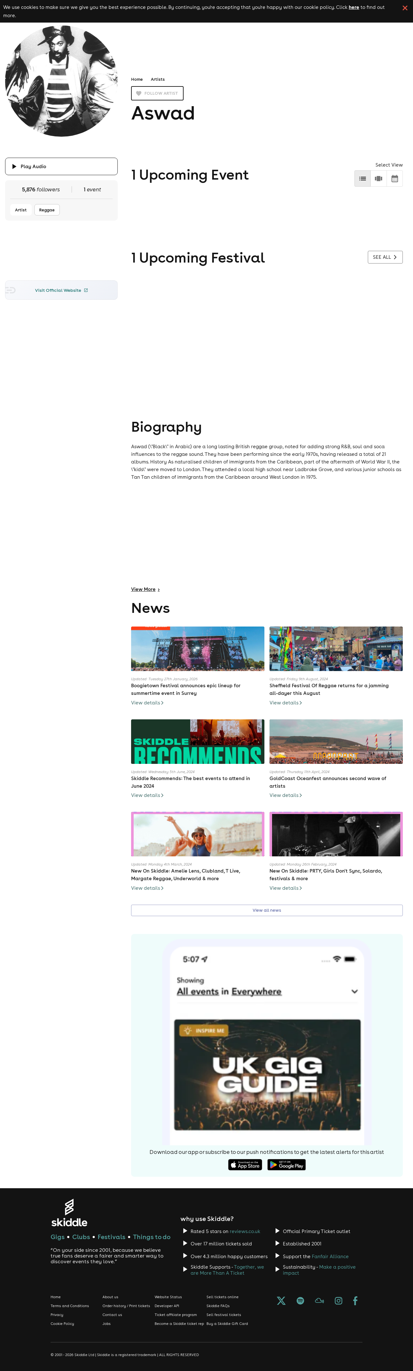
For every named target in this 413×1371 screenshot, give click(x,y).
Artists (158, 79)
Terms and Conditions (70, 1306)
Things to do (152, 1237)
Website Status (168, 1297)
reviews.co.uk (245, 1231)
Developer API (167, 1306)
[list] (362, 178)
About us (110, 1297)
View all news (267, 910)
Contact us (112, 1315)
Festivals (111, 1237)
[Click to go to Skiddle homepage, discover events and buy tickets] (69, 1212)
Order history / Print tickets (126, 1306)
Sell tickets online (222, 1297)
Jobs (106, 1323)
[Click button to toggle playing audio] (62, 166)
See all (385, 257)
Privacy (57, 1315)
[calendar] (395, 178)
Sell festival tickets (223, 1315)
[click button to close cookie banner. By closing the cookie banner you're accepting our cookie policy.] (405, 8)
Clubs (81, 1237)
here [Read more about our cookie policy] (354, 7)
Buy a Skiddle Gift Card (227, 1323)
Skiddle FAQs (218, 1306)
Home (137, 79)
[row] (378, 178)
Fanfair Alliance (330, 1256)
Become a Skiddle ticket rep (179, 1323)
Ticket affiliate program (176, 1315)
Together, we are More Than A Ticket (227, 1270)
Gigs (58, 1237)
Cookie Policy (62, 1323)
